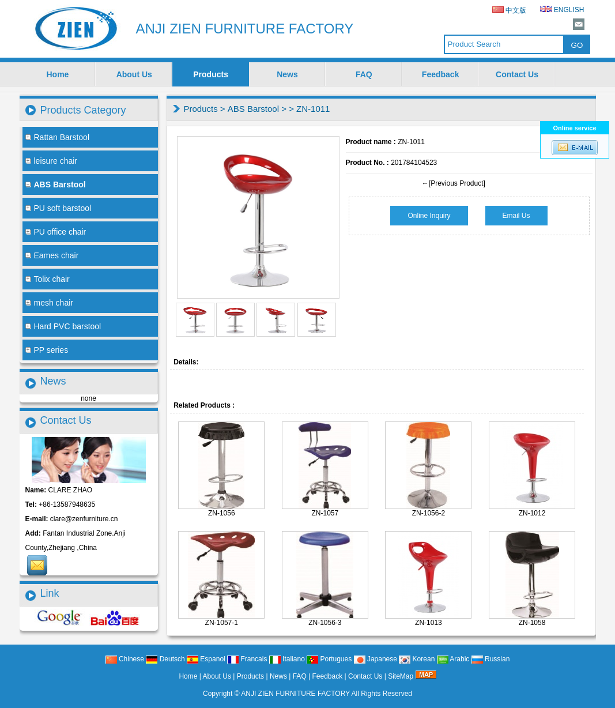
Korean (417, 659)
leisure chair (51, 160)
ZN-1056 (221, 513)
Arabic (453, 659)
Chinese (124, 659)
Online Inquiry (429, 216)
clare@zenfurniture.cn (84, 519)
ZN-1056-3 (324, 623)
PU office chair (55, 231)
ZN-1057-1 (221, 623)
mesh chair (49, 302)
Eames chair (52, 255)
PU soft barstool (58, 208)
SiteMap (400, 676)
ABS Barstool (253, 109)
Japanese (375, 659)
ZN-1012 (532, 513)
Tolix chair (47, 279)
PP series (47, 350)
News (287, 74)
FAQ (364, 74)
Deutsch (165, 659)
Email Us (516, 216)
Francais (247, 659)
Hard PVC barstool (63, 326)
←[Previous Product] (453, 183)
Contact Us (517, 74)
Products (210, 74)
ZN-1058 (532, 623)
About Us (134, 74)
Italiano (287, 659)
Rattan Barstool (57, 137)
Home (57, 74)
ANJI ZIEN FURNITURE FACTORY (295, 694)
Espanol (206, 659)
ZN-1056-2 (428, 513)
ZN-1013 (428, 623)
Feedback (440, 74)
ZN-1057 (325, 513)
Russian (490, 659)
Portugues (329, 659)
